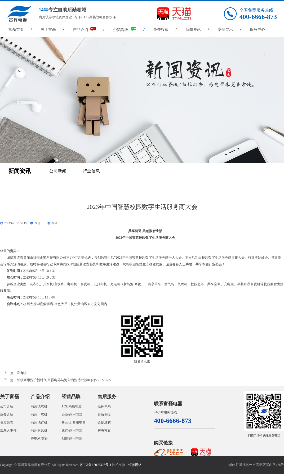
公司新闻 (57, 171)
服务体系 (104, 406)
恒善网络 (135, 465)
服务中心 (257, 29)
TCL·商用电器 (72, 406)
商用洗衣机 (39, 406)
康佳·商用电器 (72, 430)
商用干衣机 (39, 414)
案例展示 (225, 29)
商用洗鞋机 (39, 422)
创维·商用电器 (72, 438)
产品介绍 (84, 29)
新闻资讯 (193, 29)
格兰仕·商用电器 (74, 422)
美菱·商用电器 (72, 414)
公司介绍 (6, 406)
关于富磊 (48, 29)
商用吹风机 (39, 430)
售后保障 (104, 414)
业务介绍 (6, 414)
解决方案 (104, 430)
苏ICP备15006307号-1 (95, 465)
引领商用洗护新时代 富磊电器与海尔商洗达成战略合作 (57, 380)
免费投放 (161, 29)
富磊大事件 (8, 430)
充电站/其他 (39, 438)
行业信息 (91, 171)
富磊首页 (16, 29)
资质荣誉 (6, 422)
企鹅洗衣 (124, 29)
